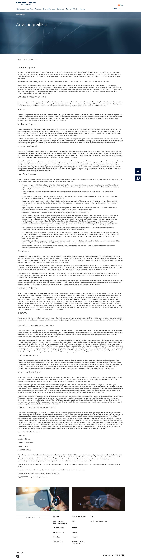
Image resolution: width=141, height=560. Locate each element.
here (36, 117)
